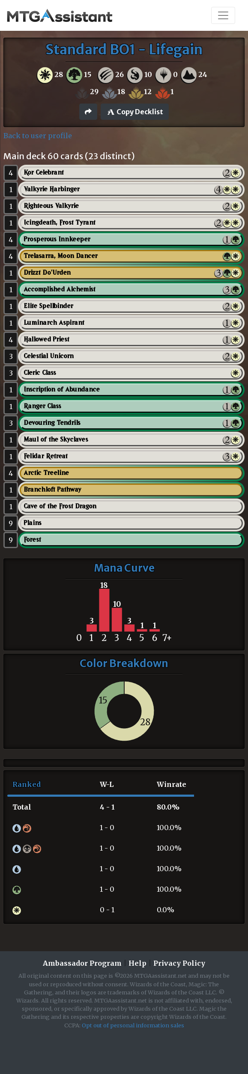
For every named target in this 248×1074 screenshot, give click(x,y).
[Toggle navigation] (223, 15)
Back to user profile (37, 135)
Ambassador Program (82, 963)
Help (137, 963)
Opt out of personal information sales (133, 1025)
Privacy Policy (179, 963)
